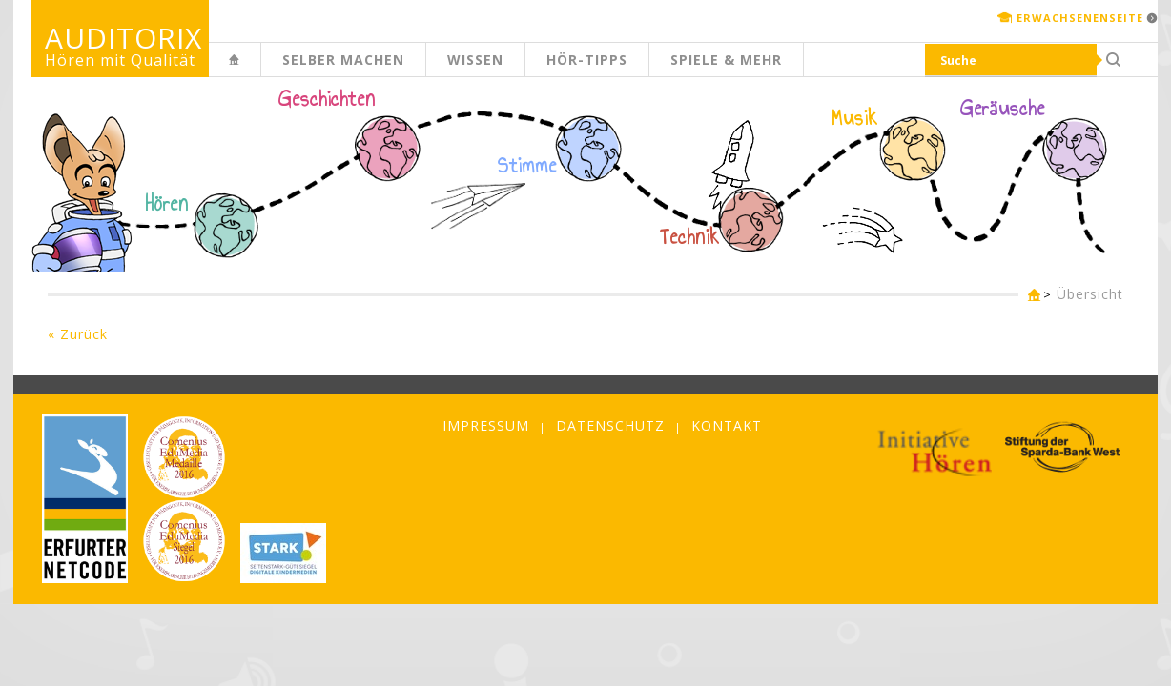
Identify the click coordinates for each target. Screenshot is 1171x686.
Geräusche (1002, 108)
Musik (855, 118)
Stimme (527, 166)
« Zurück (78, 334)
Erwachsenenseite (1080, 17)
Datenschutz (610, 425)
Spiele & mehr (726, 59)
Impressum (485, 425)
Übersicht (1090, 294)
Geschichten (327, 101)
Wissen (475, 59)
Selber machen (343, 59)
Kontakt (726, 425)
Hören (167, 204)
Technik (690, 237)
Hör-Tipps (586, 59)
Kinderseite (260, 70)
